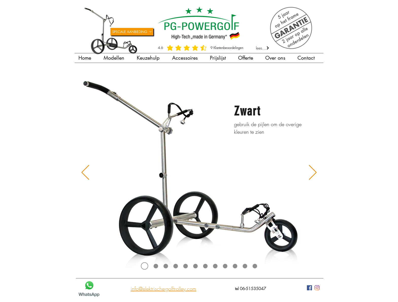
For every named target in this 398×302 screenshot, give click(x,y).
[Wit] (175, 266)
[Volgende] (313, 173)
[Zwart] (144, 266)
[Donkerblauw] (195, 266)
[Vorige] (85, 173)
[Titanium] (156, 266)
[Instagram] (317, 287)
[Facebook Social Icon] (309, 287)
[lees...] (262, 48)
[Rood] (225, 266)
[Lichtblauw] (185, 266)
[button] (116, 58)
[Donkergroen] (215, 266)
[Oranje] (235, 266)
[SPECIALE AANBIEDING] (131, 32)
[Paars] (245, 266)
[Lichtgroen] (205, 266)
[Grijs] (165, 266)
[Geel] (255, 266)
